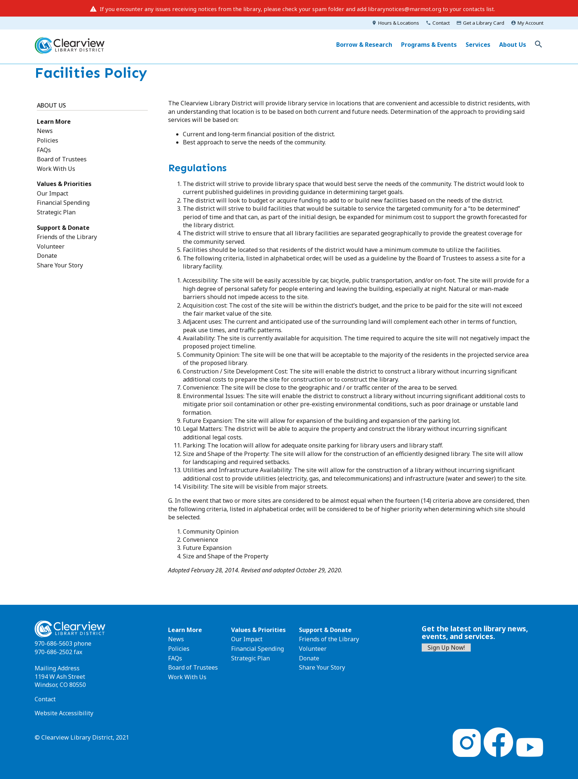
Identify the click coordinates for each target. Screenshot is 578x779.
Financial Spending (63, 203)
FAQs (44, 150)
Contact (441, 23)
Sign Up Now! (446, 647)
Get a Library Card (483, 23)
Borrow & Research (364, 45)
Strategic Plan (56, 212)
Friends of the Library (67, 237)
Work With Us (56, 169)
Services (478, 45)
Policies (47, 140)
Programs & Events (429, 45)
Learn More (54, 121)
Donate (47, 256)
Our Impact (52, 193)
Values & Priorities (64, 184)
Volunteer (51, 246)
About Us (512, 45)
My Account (530, 23)
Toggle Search (538, 44)
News (45, 131)
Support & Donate (63, 228)
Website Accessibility (64, 713)
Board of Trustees (62, 159)
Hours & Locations (398, 23)
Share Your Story (60, 265)
